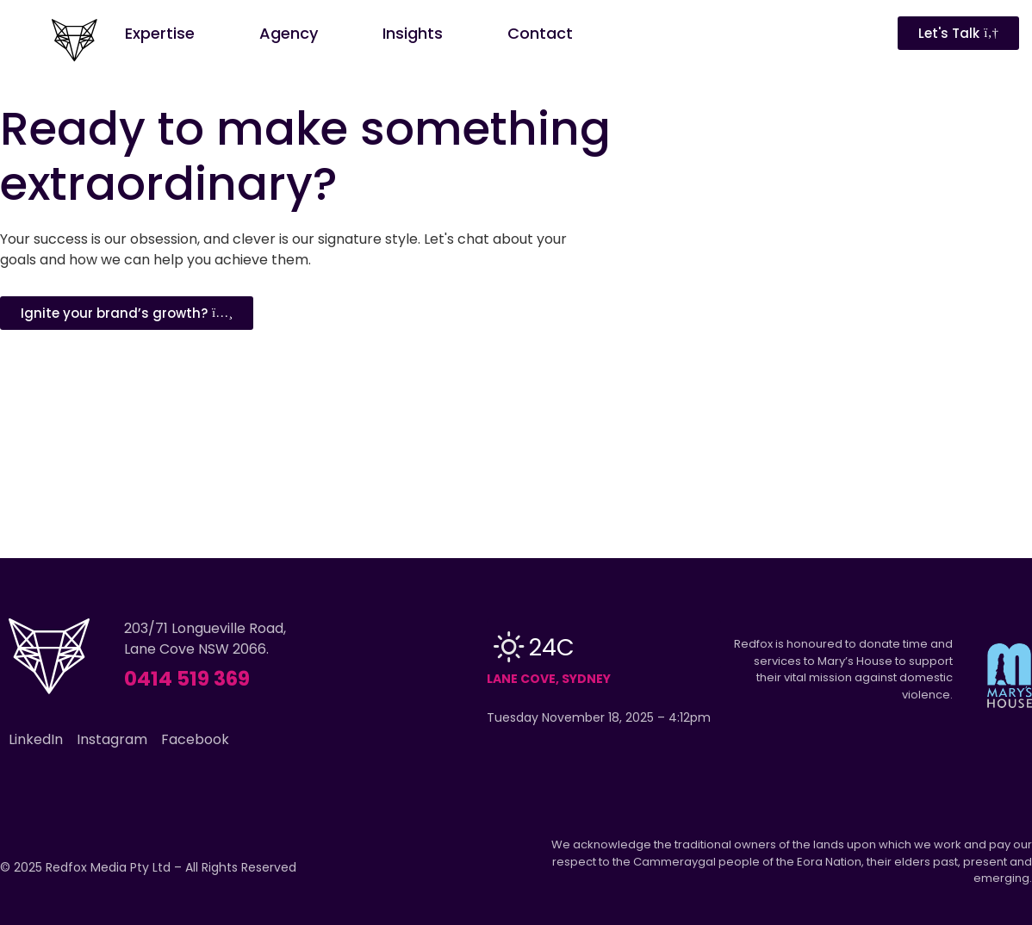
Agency (288, 33)
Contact (540, 33)
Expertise (160, 33)
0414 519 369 (187, 678)
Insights (412, 33)
